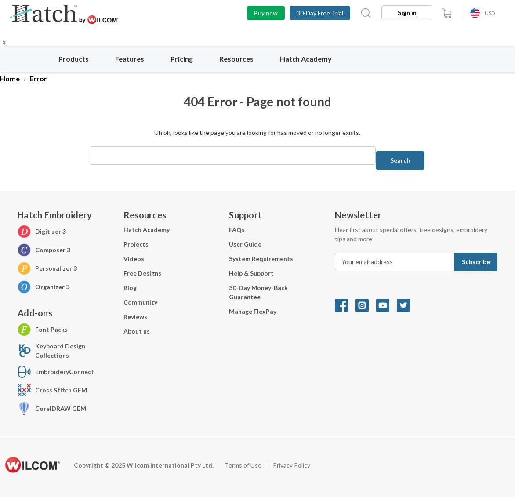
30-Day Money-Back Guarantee (258, 292)
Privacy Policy (291, 465)
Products (78, 58)
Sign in (407, 12)
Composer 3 (52, 250)
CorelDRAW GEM (60, 408)
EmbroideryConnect (64, 371)
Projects (136, 244)
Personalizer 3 (56, 268)
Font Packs (51, 329)
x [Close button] (4, 41)
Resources (241, 58)
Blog (130, 287)
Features (134, 58)
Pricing (186, 58)
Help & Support (251, 273)
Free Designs (142, 273)
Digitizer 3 (50, 231)
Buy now (266, 13)
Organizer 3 (52, 286)
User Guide (245, 244)
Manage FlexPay (252, 311)
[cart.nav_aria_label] (447, 13)
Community (140, 302)
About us (136, 331)
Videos (133, 258)
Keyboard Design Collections (60, 350)
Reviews (135, 316)
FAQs (237, 229)
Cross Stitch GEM (61, 390)
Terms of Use (244, 465)
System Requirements (261, 258)
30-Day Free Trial (320, 13)
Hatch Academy (306, 58)
